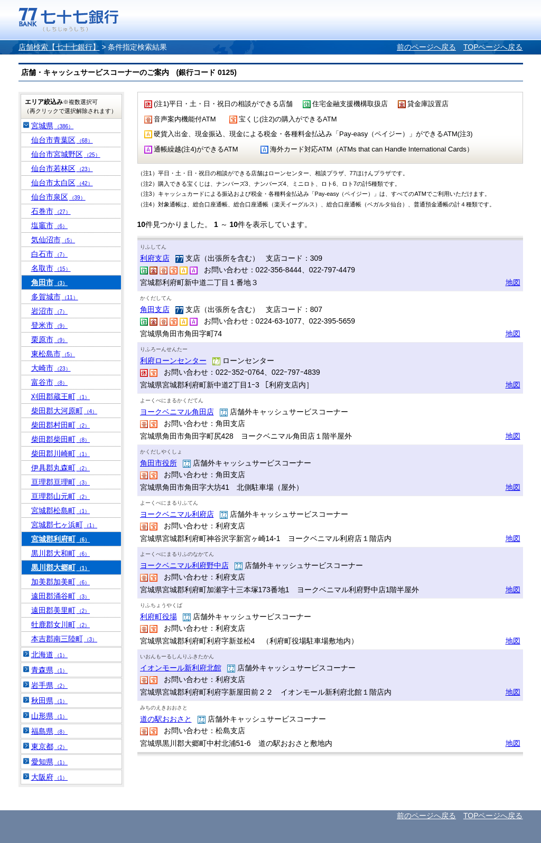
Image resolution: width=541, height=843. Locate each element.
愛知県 (49, 761)
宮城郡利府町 (60, 539)
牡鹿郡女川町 (60, 624)
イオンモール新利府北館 (180, 668)
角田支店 (155, 309)
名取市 (51, 268)
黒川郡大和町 (60, 553)
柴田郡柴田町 (60, 439)
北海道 (49, 654)
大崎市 (51, 368)
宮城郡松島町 (60, 510)
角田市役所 (158, 463)
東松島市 (53, 353)
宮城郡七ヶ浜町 (64, 524)
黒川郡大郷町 (60, 567)
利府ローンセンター (173, 360)
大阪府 (49, 777)
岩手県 (49, 685)
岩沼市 (49, 311)
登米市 (49, 325)
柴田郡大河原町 (64, 410)
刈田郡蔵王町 (60, 396)
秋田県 (49, 700)
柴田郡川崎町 (60, 453)
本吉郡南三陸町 (64, 638)
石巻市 (51, 211)
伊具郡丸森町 (60, 467)
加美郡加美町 (60, 581)
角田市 (49, 282)
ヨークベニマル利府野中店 (184, 565)
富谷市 (49, 382)
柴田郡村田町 (60, 425)
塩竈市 (49, 225)
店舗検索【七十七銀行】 (59, 47)
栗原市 (49, 339)
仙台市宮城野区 (65, 154)
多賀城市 (54, 296)
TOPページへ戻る (493, 47)
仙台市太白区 (62, 182)
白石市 (49, 254)
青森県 (49, 670)
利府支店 (155, 258)
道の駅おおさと (166, 719)
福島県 (49, 731)
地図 (513, 282)
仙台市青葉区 (62, 140)
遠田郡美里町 (60, 610)
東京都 (49, 746)
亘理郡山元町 (60, 496)
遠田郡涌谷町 (60, 596)
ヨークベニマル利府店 (177, 514)
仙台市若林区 (62, 168)
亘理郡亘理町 (60, 482)
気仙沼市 (53, 239)
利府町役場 (158, 616)
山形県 (49, 716)
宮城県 (52, 125)
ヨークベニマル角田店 (177, 412)
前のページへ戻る (426, 47)
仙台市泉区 (58, 197)
